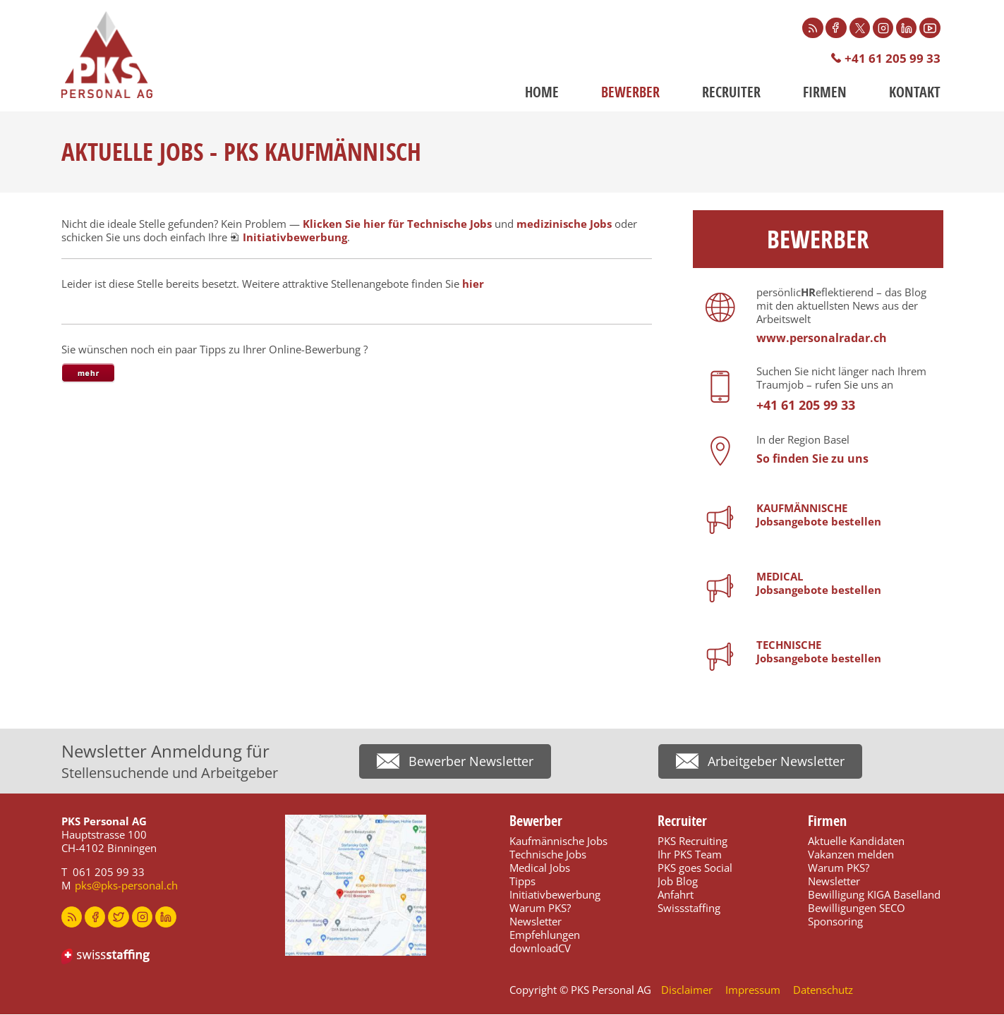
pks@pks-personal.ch (126, 886)
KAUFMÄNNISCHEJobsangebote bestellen (818, 515)
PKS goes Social (695, 868)
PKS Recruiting (692, 841)
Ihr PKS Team (690, 855)
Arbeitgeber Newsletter (776, 762)
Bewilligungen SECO (856, 908)
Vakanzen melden (851, 855)
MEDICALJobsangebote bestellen (818, 583)
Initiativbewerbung (295, 238)
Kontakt (915, 92)
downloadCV (540, 949)
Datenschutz (823, 990)
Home (542, 92)
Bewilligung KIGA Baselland (874, 895)
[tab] (88, 374)
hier (473, 284)
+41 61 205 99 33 (893, 59)
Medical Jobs (539, 868)
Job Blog (678, 882)
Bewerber (630, 92)
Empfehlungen (544, 935)
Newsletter (535, 922)
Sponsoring (835, 922)
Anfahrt (676, 895)
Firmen (825, 92)
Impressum (752, 990)
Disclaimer (687, 990)
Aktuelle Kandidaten (856, 841)
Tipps (522, 882)
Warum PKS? (540, 908)
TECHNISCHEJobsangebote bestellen (818, 652)
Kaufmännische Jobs (558, 841)
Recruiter (731, 92)
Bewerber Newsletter (471, 762)
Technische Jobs (547, 855)
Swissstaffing (689, 908)
